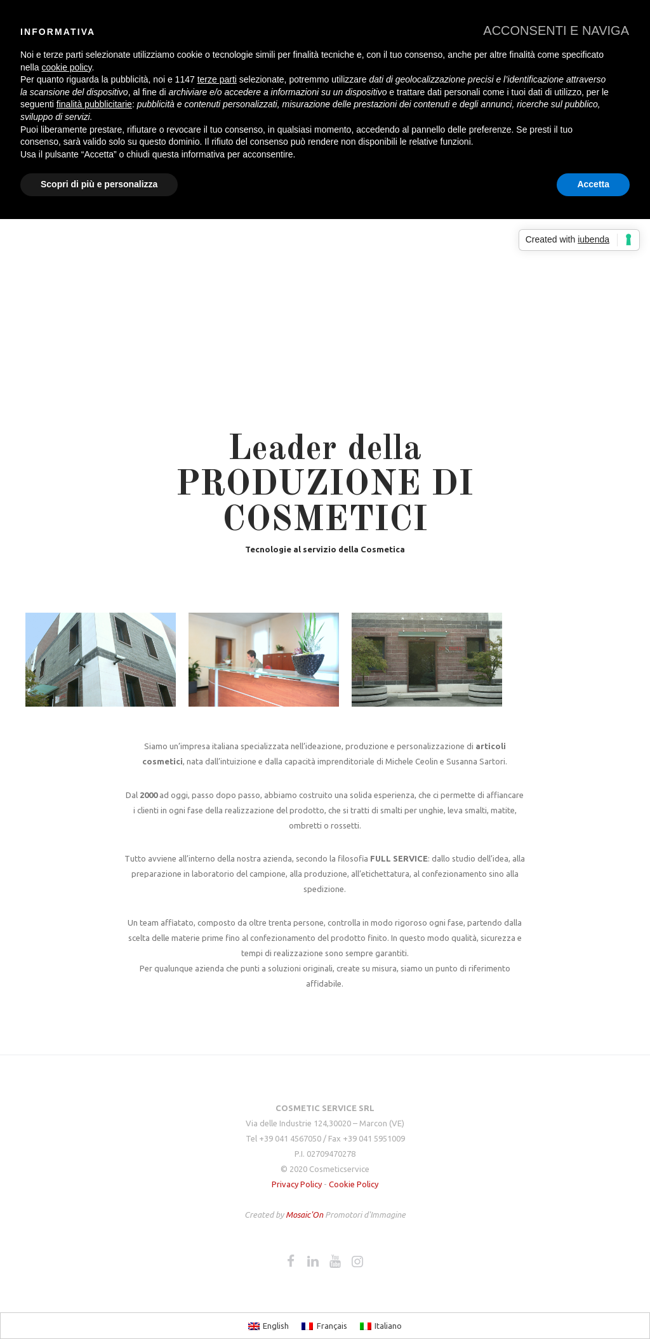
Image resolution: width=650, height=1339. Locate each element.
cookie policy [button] (66, 67)
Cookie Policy (353, 1184)
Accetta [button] (593, 184)
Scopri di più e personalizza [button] (99, 184)
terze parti (217, 79)
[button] (556, 30)
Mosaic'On (305, 1214)
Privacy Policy (297, 1184)
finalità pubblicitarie (94, 104)
